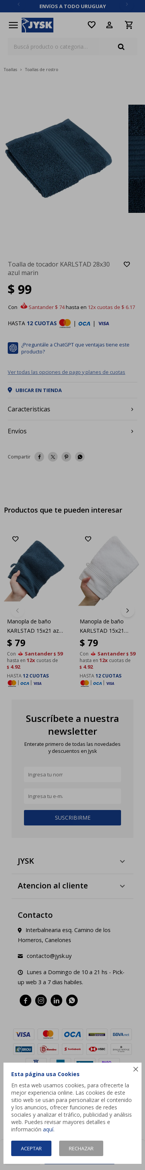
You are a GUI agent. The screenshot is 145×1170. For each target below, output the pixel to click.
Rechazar (81, 1148)
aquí (48, 1129)
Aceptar (31, 1148)
